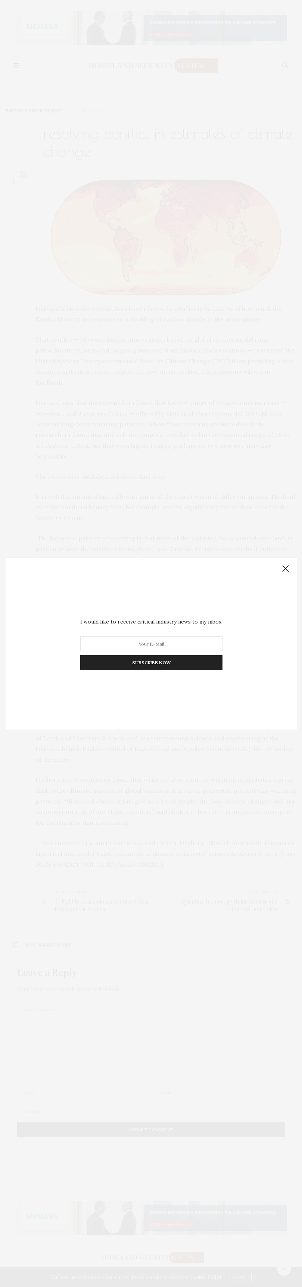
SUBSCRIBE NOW (151, 662)
